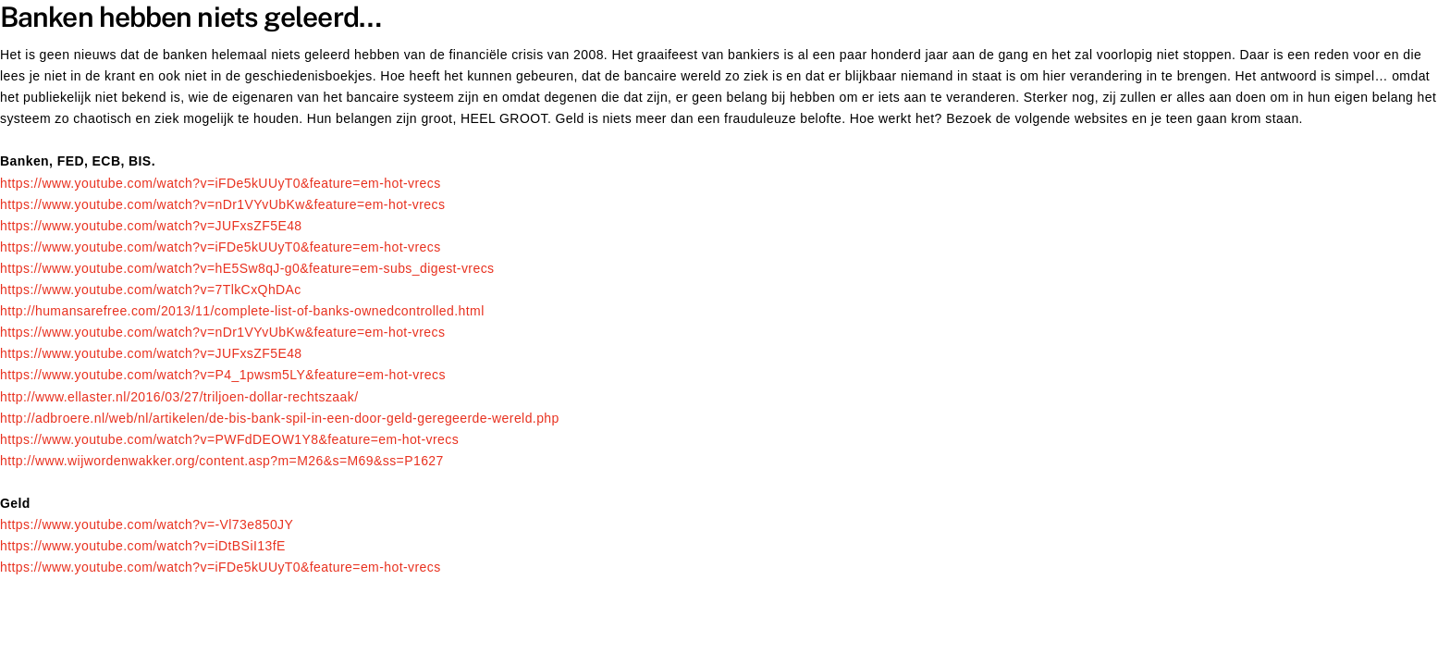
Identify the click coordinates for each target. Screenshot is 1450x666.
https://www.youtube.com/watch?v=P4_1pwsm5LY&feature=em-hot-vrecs (223, 374)
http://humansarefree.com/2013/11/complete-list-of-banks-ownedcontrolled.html (242, 310)
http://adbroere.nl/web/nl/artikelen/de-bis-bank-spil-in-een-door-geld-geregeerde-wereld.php (279, 418)
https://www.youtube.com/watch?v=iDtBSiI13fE (143, 545)
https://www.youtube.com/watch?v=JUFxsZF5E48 (151, 225)
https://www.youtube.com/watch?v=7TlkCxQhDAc (150, 289)
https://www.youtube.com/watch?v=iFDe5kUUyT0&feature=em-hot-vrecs (220, 183)
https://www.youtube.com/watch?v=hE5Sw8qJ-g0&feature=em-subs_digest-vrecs (247, 268)
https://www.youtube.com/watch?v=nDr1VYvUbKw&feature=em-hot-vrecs (222, 204)
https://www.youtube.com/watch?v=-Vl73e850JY (146, 524)
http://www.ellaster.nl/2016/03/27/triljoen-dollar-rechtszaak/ (179, 396)
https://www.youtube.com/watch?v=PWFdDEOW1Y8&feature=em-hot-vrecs (229, 439)
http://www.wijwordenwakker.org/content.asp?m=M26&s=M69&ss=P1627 (222, 460)
